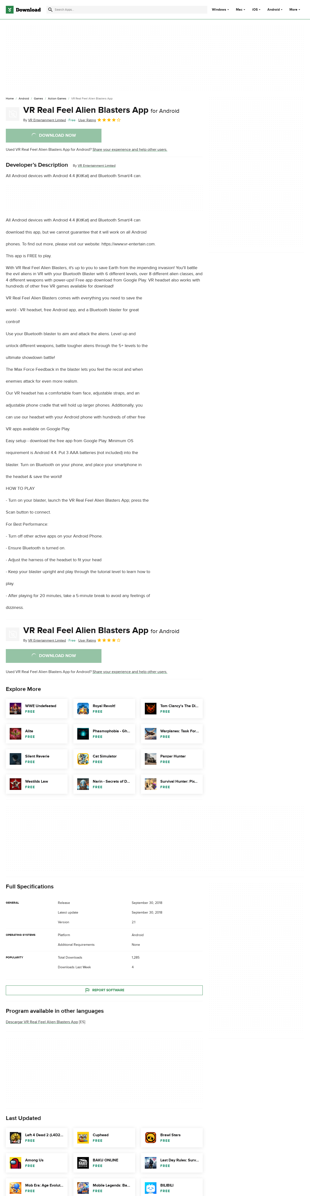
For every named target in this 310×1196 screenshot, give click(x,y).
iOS (255, 9)
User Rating (99, 119)
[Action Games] (57, 98)
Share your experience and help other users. (130, 149)
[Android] (24, 98)
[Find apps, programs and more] (126, 10)
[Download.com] (23, 10)
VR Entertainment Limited (97, 166)
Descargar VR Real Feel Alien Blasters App (42, 1022)
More (295, 10)
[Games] (38, 98)
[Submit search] (50, 10)
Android (273, 9)
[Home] (10, 98)
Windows (219, 9)
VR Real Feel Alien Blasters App (101, 110)
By (44, 120)
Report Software (104, 990)
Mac (239, 9)
